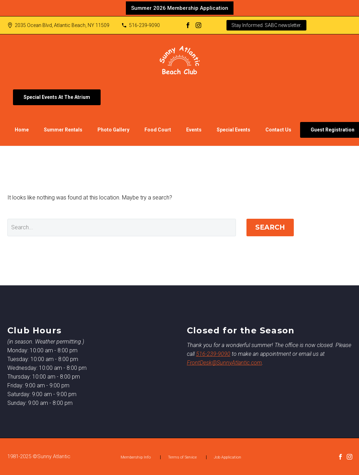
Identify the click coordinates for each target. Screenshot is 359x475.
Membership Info (136, 457)
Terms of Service (182, 457)
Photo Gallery (113, 130)
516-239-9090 (144, 25)
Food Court (157, 130)
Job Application (227, 457)
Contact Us (278, 130)
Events (194, 130)
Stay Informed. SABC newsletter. (266, 25)
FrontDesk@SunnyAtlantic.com (224, 362)
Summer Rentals (63, 130)
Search (270, 227)
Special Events (233, 130)
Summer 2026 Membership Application (179, 8)
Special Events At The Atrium (56, 97)
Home (22, 130)
